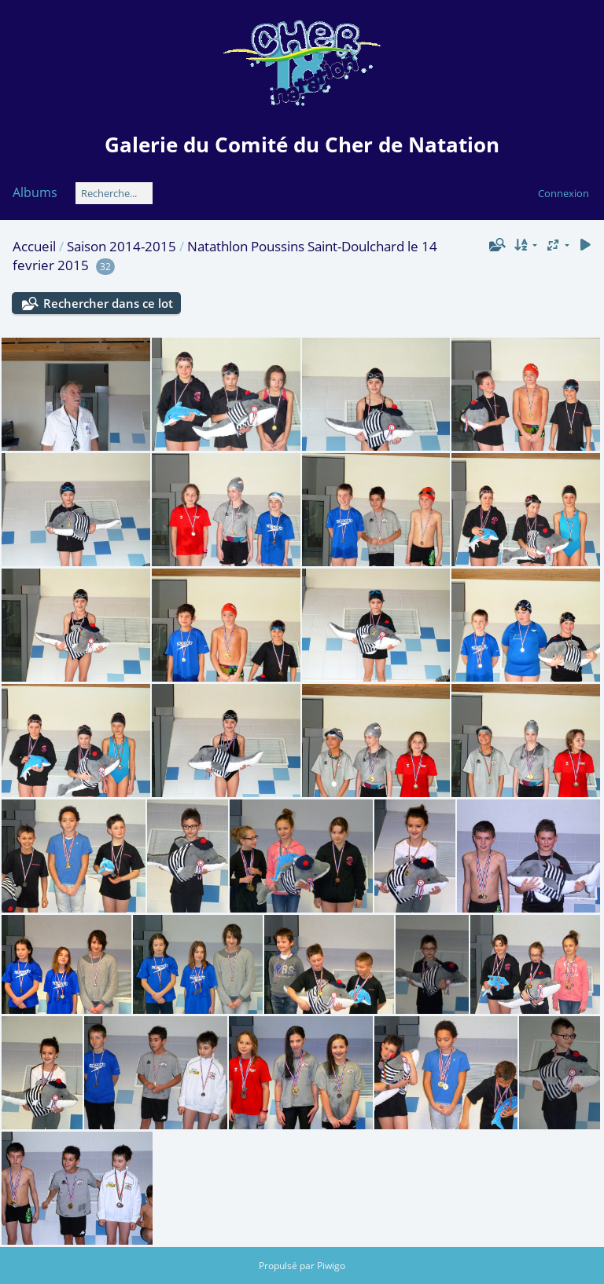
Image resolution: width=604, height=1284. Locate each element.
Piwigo (331, 1265)
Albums (35, 192)
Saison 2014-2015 (121, 246)
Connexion (563, 193)
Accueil (34, 246)
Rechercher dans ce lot (108, 303)
